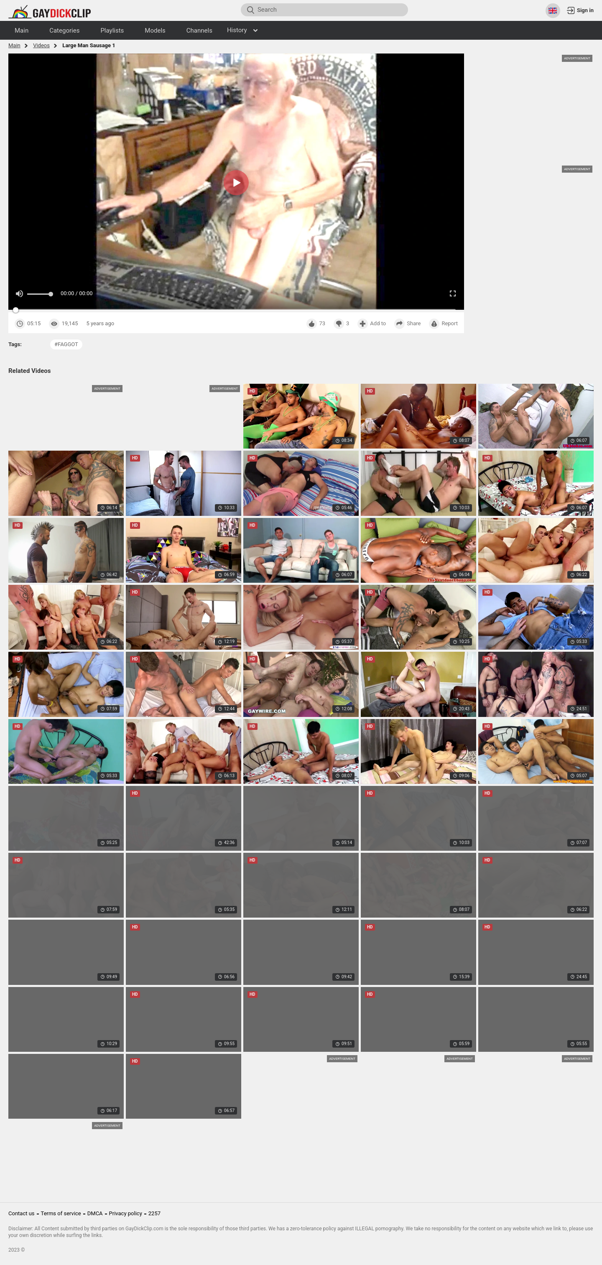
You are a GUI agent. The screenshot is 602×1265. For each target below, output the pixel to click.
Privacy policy (125, 1213)
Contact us (21, 1213)
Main (14, 45)
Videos (41, 45)
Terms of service (61, 1213)
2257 (154, 1213)
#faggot (66, 344)
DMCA (95, 1213)
